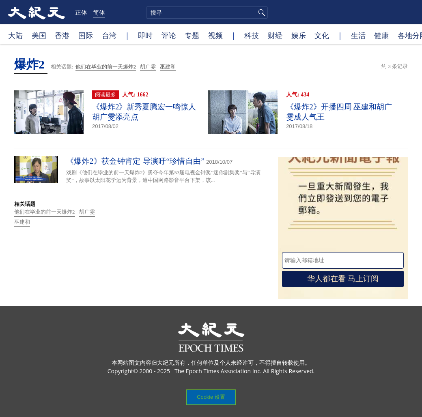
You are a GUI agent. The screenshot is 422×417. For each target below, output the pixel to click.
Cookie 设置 (211, 397)
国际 (85, 35)
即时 (145, 35)
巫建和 (168, 67)
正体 (81, 12)
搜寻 (260, 12)
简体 (99, 12)
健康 (381, 35)
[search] (207, 12)
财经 (275, 35)
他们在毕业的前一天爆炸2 (105, 67)
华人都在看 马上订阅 (343, 278)
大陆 (15, 35)
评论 (168, 35)
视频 (215, 35)
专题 (192, 35)
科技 (251, 35)
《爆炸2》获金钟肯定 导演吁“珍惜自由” (135, 161)
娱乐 (298, 35)
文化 (321, 35)
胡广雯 (148, 67)
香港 (62, 35)
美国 (39, 35)
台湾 (109, 35)
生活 (358, 35)
